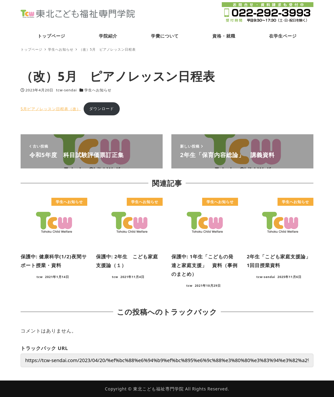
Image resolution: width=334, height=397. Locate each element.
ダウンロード (101, 108)
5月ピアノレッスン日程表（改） (51, 108)
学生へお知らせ (97, 89)
